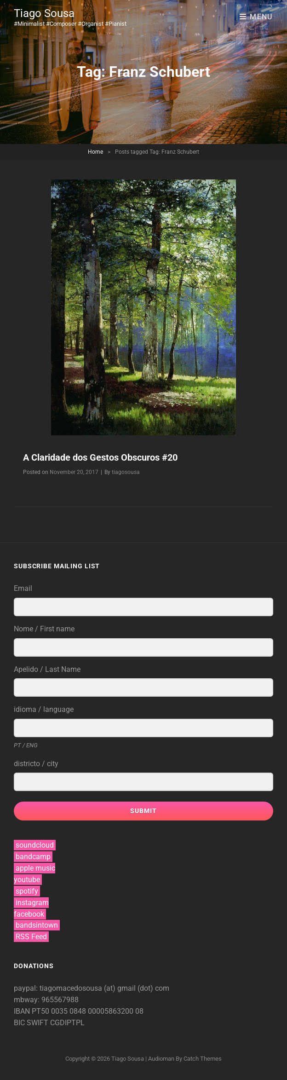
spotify (27, 891)
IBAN (23, 1011)
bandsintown (37, 925)
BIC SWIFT (32, 1022)
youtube (27, 879)
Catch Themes (203, 1058)
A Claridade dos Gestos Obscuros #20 (100, 457)
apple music (35, 868)
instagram (32, 902)
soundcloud (35, 845)
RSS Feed (31, 936)
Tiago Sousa (44, 13)
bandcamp (33, 856)
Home (95, 152)
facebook (29, 914)
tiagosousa (126, 472)
